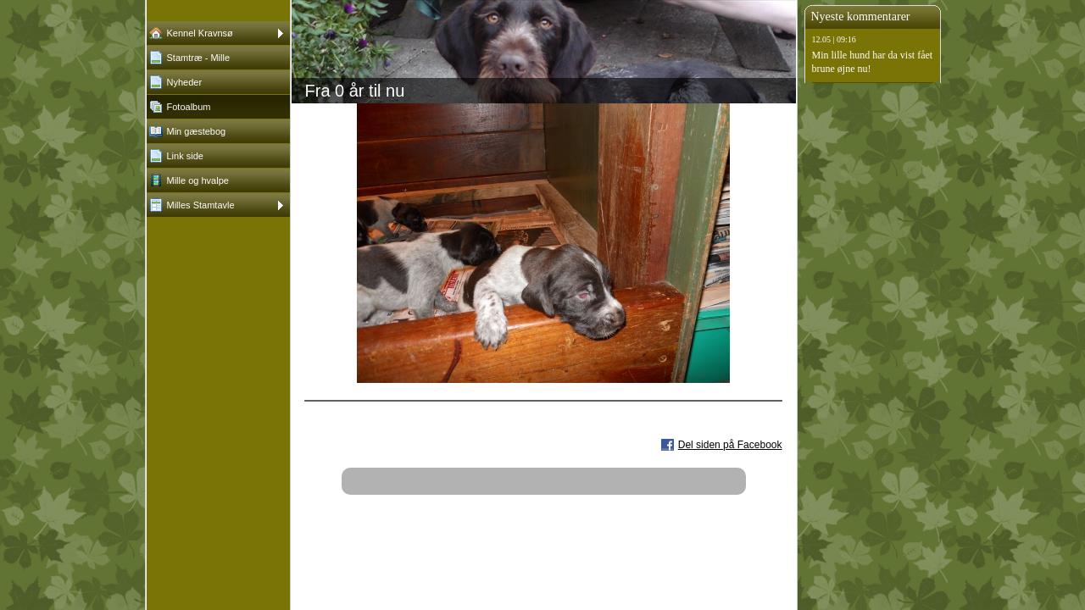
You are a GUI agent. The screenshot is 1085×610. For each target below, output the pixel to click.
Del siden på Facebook (730, 445)
